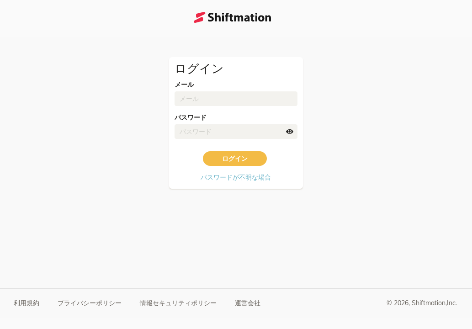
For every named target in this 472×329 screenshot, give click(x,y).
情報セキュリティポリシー (178, 303)
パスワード (191, 117)
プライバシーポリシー (90, 303)
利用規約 (26, 303)
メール (184, 84)
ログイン (235, 158)
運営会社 (247, 303)
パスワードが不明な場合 (236, 177)
